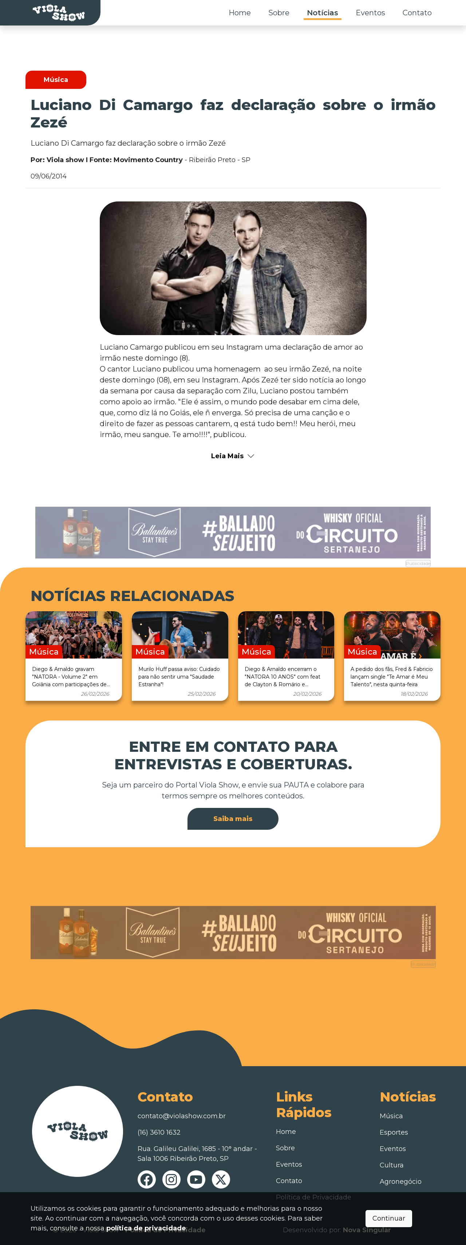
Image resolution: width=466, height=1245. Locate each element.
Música (391, 1116)
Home (240, 12)
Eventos (370, 12)
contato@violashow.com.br (182, 1116)
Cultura (392, 1165)
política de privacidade (146, 1228)
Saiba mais (233, 819)
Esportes (394, 1132)
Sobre (278, 12)
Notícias (322, 12)
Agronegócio (401, 1182)
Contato (417, 12)
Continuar (388, 1218)
